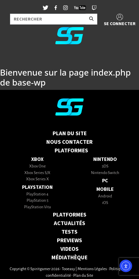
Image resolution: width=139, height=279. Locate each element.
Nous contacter (69, 142)
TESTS (69, 232)
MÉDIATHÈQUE (69, 258)
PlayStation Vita (37, 207)
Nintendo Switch (105, 173)
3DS (105, 166)
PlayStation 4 (37, 194)
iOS (105, 203)
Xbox (37, 159)
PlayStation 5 (37, 201)
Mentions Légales (92, 269)
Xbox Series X (37, 179)
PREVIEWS (69, 240)
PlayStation (37, 187)
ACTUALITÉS (69, 223)
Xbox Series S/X (37, 173)
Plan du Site (70, 134)
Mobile (105, 189)
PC (105, 180)
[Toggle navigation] (12, 58)
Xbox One (37, 166)
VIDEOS (69, 249)
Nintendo (105, 159)
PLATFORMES (69, 215)
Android (105, 196)
